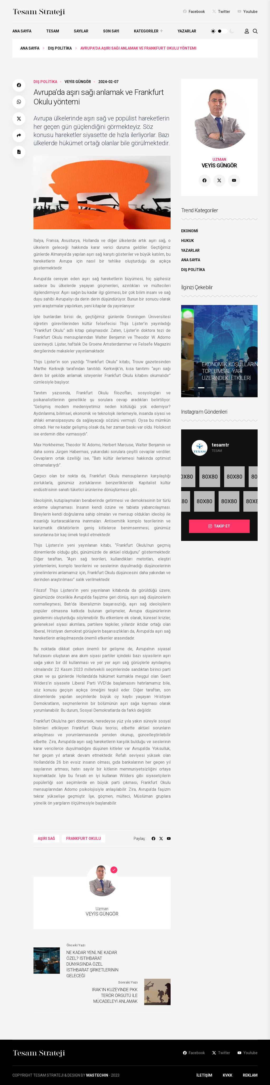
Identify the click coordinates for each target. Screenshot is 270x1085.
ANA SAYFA (21, 31)
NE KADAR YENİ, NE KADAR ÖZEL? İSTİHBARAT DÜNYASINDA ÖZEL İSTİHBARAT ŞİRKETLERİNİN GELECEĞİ (92, 964)
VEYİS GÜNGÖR (78, 82)
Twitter (221, 11)
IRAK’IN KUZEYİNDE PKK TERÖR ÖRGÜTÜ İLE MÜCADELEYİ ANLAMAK (115, 995)
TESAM (52, 31)
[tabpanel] (219, 351)
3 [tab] (210, 387)
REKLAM (250, 1075)
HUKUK (187, 241)
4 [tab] (219, 387)
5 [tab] (228, 387)
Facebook (194, 11)
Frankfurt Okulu (83, 838)
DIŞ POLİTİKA (60, 48)
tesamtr (220, 445)
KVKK (227, 1075)
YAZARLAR (187, 31)
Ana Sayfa (29, 48)
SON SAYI (111, 31)
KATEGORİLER (146, 31)
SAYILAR (81, 31)
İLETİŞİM (204, 1075)
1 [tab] (192, 387)
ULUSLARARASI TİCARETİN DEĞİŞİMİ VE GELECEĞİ (215, 371)
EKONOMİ (189, 231)
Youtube (248, 11)
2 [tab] (201, 387)
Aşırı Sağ (46, 838)
